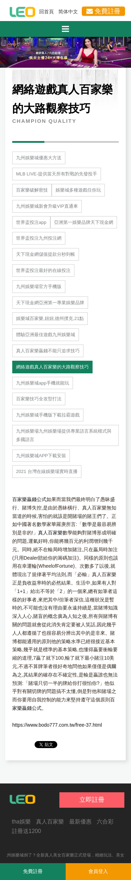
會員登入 (98, 871)
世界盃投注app (31, 222)
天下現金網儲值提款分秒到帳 (45, 254)
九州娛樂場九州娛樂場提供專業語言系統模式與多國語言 (63, 435)
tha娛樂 (21, 822)
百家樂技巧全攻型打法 (38, 398)
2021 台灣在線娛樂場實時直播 (47, 471)
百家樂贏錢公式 (29, 499)
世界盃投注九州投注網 (38, 238)
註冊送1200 (26, 831)
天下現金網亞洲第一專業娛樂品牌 (50, 302)
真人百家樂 (50, 532)
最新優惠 (80, 822)
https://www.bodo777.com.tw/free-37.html (57, 725)
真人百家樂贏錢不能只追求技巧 (48, 350)
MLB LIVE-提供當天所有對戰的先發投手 (56, 173)
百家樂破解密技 (32, 190)
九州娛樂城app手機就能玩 (42, 383)
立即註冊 (91, 799)
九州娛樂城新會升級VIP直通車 (47, 206)
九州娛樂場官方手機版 (38, 286)
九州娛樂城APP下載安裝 (41, 455)
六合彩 (105, 822)
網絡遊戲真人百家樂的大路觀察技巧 (52, 366)
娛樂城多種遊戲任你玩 (78, 190)
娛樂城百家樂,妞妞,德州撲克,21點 (50, 318)
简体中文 (68, 11)
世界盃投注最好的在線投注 (43, 270)
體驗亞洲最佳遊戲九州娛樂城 (45, 334)
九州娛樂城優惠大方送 (38, 157)
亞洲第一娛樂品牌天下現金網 (83, 222)
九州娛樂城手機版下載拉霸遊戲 (48, 415)
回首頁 (46, 11)
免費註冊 (103, 11)
